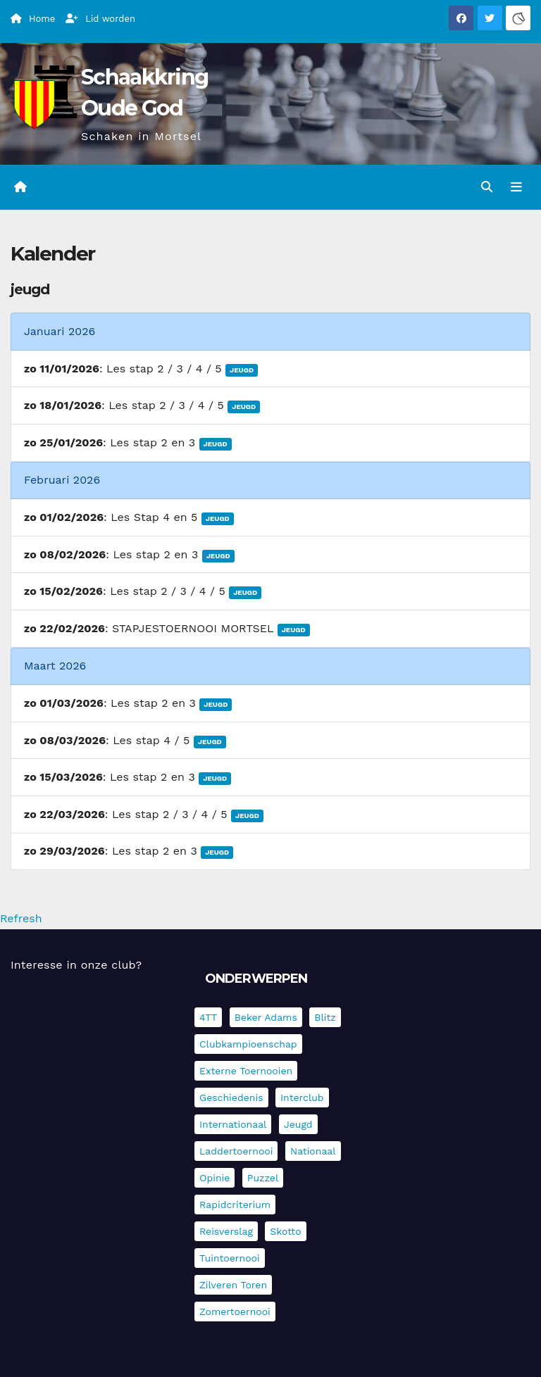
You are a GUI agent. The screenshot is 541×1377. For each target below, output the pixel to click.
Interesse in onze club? (76, 965)
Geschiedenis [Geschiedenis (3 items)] (231, 1097)
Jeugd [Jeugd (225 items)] (298, 1124)
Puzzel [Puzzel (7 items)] (262, 1177)
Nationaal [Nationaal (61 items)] (313, 1151)
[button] (486, 187)
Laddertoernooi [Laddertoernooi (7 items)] (236, 1151)
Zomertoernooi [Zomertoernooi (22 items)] (234, 1311)
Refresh (21, 918)
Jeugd (242, 370)
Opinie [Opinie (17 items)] (214, 1177)
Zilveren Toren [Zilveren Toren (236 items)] (233, 1284)
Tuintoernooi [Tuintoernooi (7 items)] (229, 1258)
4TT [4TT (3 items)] (208, 1017)
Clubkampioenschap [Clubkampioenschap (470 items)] (248, 1044)
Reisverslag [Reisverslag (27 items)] (226, 1231)
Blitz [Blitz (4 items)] (325, 1017)
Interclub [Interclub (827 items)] (302, 1097)
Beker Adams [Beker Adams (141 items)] (266, 1017)
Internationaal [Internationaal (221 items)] (232, 1124)
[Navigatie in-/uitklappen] (516, 187)
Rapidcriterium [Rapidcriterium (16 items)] (234, 1204)
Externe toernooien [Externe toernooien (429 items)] (245, 1070)
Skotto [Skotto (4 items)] (285, 1231)
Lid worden (100, 18)
